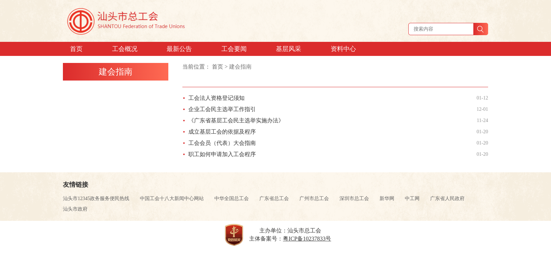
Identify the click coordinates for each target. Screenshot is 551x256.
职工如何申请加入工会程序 (222, 154)
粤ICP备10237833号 (307, 239)
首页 (217, 67)
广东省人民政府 (447, 198)
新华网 (387, 198)
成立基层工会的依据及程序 (222, 132)
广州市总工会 (314, 198)
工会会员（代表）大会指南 (222, 143)
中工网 (412, 198)
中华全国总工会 (231, 198)
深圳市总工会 (354, 198)
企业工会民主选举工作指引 (222, 109)
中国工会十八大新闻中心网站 (172, 198)
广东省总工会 (274, 198)
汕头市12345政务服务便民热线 (96, 198)
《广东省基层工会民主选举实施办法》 (236, 120)
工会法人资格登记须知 (216, 98)
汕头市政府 (75, 209)
